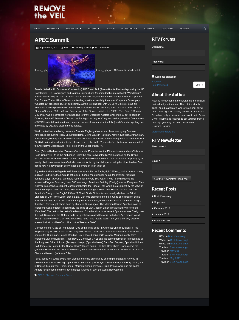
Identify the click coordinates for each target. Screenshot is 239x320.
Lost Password (160, 85)
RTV (66, 47)
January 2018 (161, 214)
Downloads (129, 28)
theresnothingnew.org (163, 131)
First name (159, 146)
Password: (158, 61)
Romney (60, 275)
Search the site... (204, 28)
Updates (53, 28)
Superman (159, 202)
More (110, 28)
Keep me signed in (165, 76)
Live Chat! (167, 28)
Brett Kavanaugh (163, 196)
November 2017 (163, 220)
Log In (199, 84)
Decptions (73, 28)
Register (156, 81)
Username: (158, 47)
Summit (70, 275)
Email (156, 161)
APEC (41, 275)
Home (37, 28)
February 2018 (162, 208)
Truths (93, 28)
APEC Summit (52, 40)
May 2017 (175, 250)
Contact (149, 28)
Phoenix (50, 275)
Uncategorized (82, 47)
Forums (184, 28)
